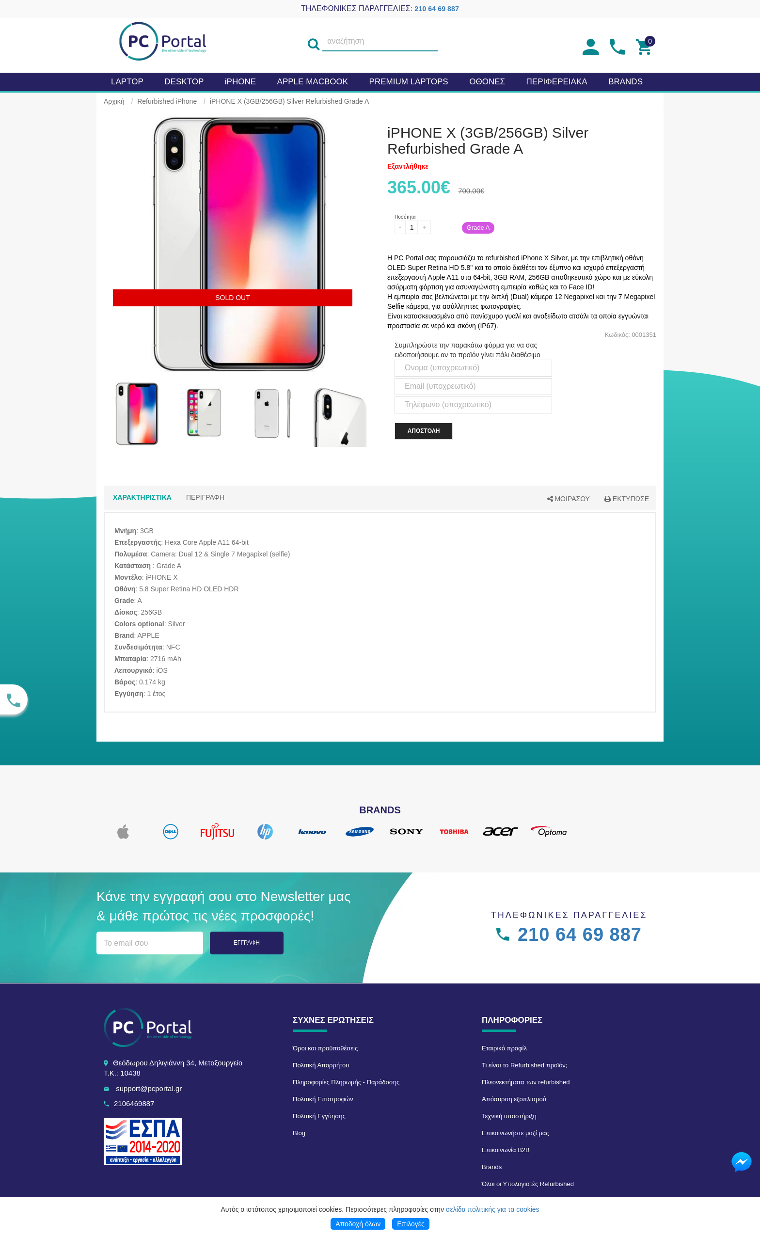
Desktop (184, 81)
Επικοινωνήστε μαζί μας (515, 1133)
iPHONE (240, 81)
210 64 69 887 (436, 8)
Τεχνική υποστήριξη (509, 1116)
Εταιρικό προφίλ (504, 1048)
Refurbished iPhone (167, 101)
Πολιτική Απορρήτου (321, 1065)
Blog (299, 1133)
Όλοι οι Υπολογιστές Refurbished (528, 1184)
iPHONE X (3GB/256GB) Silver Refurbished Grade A (289, 101)
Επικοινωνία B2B (506, 1150)
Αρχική (114, 101)
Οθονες (487, 81)
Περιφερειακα (556, 81)
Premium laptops (408, 81)
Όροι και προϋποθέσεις (325, 1048)
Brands (492, 1167)
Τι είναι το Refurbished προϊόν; (524, 1065)
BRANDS (625, 81)
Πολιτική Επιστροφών (323, 1099)
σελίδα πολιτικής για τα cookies (492, 1209)
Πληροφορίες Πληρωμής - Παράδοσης (346, 1082)
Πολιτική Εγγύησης (319, 1116)
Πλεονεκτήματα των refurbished (526, 1082)
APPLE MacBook (312, 81)
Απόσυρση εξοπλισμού (514, 1099)
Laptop (127, 81)
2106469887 (134, 1103)
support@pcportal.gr (149, 1088)
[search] (313, 41)
